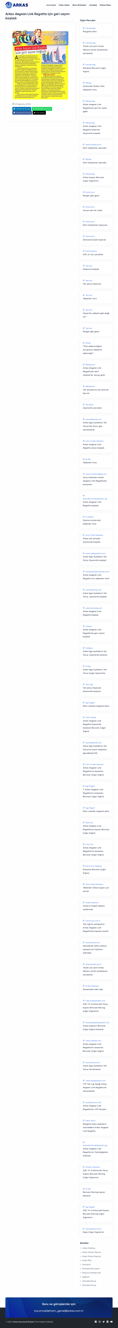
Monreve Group (89, 1285)
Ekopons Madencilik (91, 1273)
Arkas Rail (86, 1260)
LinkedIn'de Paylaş (21, 109)
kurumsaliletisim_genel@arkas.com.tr (59, 1310)
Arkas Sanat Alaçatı (91, 1252)
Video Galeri (64, 5)
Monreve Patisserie (91, 1268)
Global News (105, 5)
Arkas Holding (88, 1248)
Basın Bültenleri (79, 5)
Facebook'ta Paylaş (22, 112)
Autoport (86, 1264)
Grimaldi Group (89, 1281)
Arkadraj (93, 5)
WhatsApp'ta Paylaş (42, 109)
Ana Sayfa (51, 5)
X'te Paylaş (39, 112)
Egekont (86, 1277)
